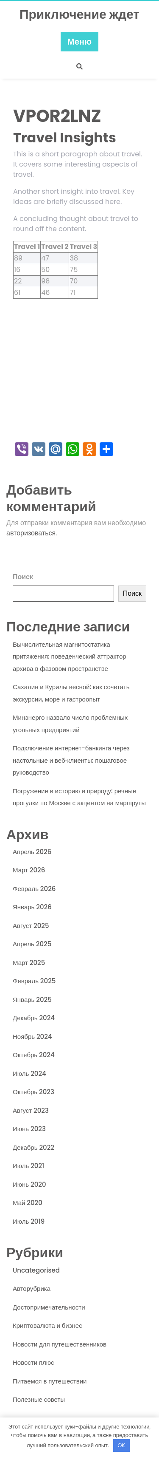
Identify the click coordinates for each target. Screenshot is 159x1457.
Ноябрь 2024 (32, 1036)
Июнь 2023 (29, 1128)
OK (121, 1445)
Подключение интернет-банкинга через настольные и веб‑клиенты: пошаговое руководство (71, 760)
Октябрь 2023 (33, 1091)
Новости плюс (33, 1362)
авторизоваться (31, 533)
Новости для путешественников (59, 1344)
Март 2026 (29, 870)
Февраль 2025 (34, 980)
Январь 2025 (32, 999)
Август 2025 (31, 925)
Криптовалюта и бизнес (47, 1325)
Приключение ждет (79, 14)
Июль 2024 (29, 1073)
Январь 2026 (32, 906)
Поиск (23, 577)
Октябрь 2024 (34, 1054)
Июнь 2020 (29, 1184)
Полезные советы (39, 1399)
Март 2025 (29, 962)
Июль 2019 (29, 1221)
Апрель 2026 (32, 851)
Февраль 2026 (34, 888)
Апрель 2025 (32, 943)
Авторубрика (31, 1288)
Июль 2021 (28, 1165)
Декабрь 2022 (33, 1147)
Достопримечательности (49, 1307)
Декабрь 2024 (34, 1017)
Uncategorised (36, 1270)
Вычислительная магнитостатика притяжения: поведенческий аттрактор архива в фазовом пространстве (69, 656)
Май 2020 (27, 1202)
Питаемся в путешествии (49, 1381)
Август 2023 (31, 1110)
